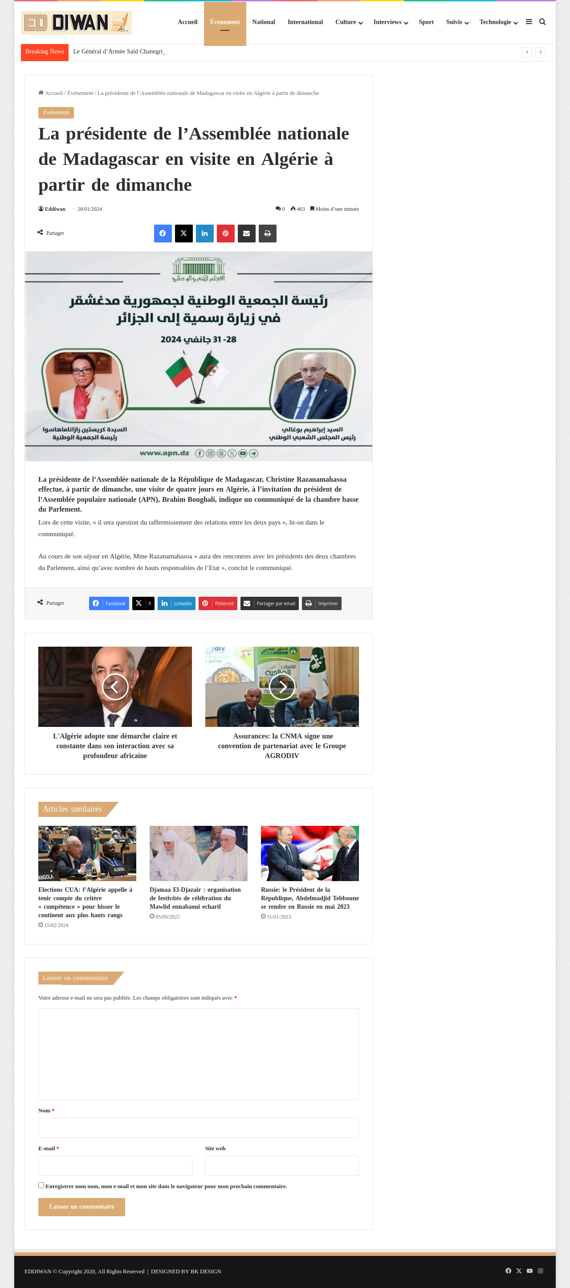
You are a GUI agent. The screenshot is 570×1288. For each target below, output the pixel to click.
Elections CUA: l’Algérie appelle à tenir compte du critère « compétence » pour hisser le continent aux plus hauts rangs (85, 902)
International (305, 22)
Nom (46, 1110)
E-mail (48, 1148)
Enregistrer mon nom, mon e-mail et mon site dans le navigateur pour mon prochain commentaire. (166, 1186)
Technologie (495, 22)
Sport (426, 22)
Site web (215, 1148)
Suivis (454, 22)
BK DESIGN (206, 1271)
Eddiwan (55, 209)
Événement (225, 22)
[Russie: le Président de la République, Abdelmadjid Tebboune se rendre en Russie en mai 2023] (310, 853)
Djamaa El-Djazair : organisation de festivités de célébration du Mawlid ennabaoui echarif (195, 898)
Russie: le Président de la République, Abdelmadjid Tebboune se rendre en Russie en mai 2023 (310, 898)
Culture (345, 22)
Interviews (388, 22)
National (263, 22)
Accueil (187, 22)
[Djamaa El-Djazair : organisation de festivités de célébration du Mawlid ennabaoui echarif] (199, 853)
